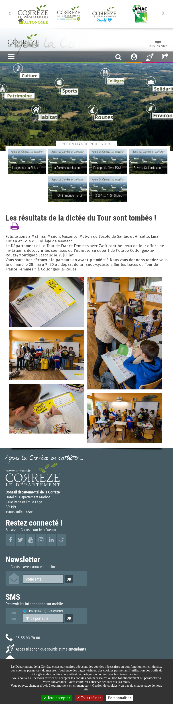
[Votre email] (43, 579)
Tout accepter (57, 698)
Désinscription (55, 611)
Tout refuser (89, 698)
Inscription (35, 611)
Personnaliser (119, 698)
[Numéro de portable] (43, 618)
